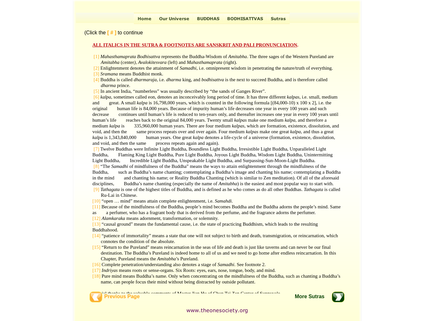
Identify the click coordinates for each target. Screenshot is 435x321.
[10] (96, 201)
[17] (96, 270)
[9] (96, 189)
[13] (96, 224)
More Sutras (309, 296)
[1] (96, 56)
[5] (95, 91)
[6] (95, 97)
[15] (96, 247)
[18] (96, 276)
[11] (96, 206)
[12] (96, 218)
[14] (96, 235)
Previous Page (122, 296)
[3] (96, 73)
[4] (95, 79)
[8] (96, 166)
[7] (96, 149)
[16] (96, 264)
